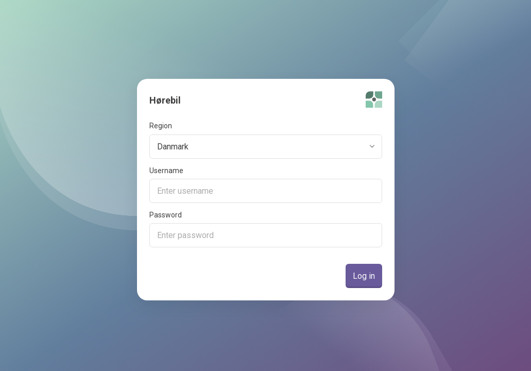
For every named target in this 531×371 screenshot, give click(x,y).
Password (165, 215)
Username (166, 171)
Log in (364, 276)
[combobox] (267, 146)
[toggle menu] (372, 146)
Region (160, 126)
